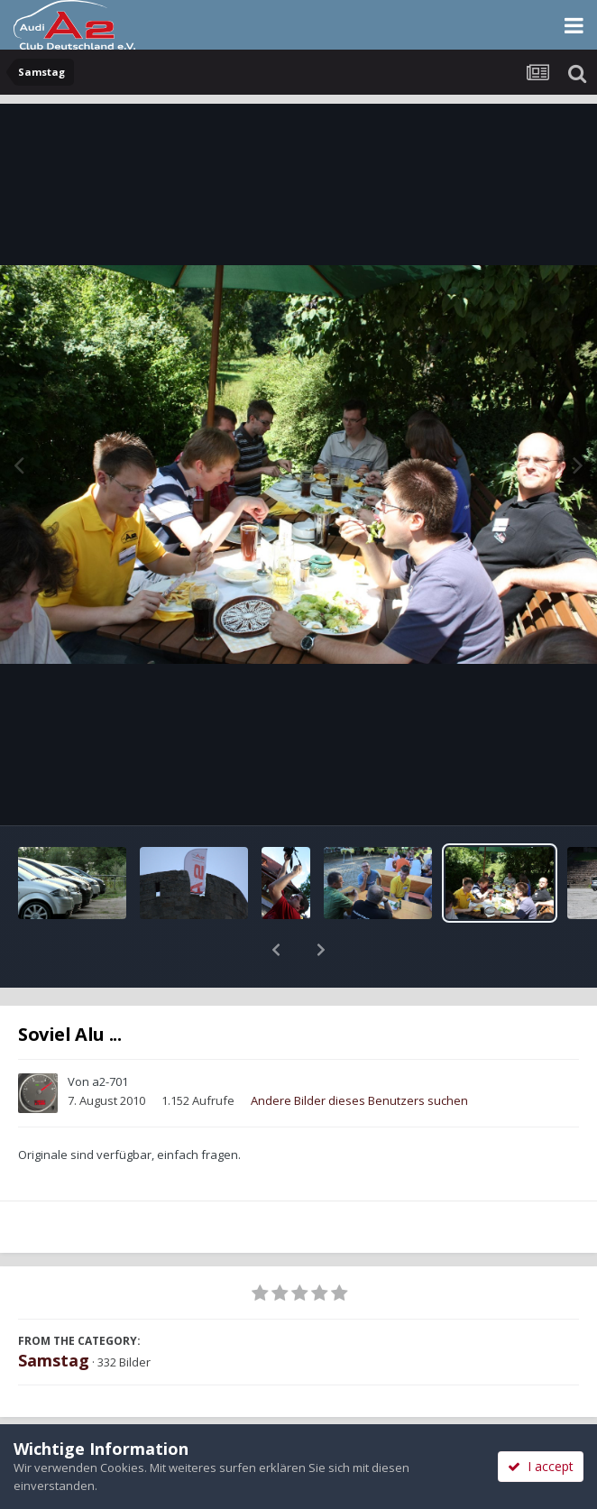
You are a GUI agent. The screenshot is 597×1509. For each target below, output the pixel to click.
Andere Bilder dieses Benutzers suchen (359, 1053)
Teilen (148, 1420)
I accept (541, 1466)
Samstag (53, 1313)
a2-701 (110, 1034)
